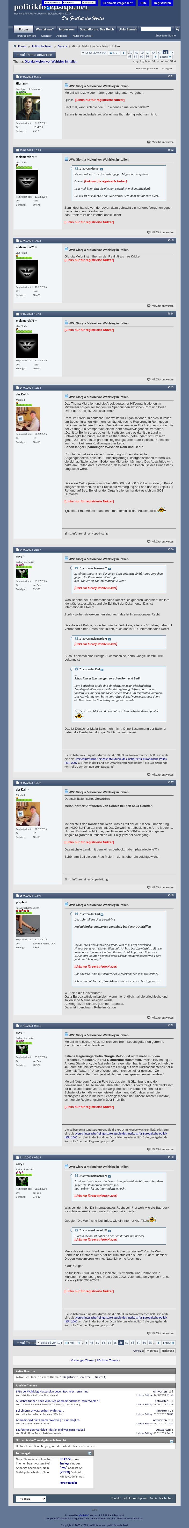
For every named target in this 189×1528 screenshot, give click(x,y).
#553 (171, 240)
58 (129, 56)
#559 (171, 1025)
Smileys (65, 1463)
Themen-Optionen (146, 68)
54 (153, 53)
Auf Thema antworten (34, 55)
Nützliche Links (82, 35)
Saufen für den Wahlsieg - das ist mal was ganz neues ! (50, 1429)
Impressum (67, 29)
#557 (171, 782)
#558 (171, 895)
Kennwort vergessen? (118, 3)
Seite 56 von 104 (96, 53)
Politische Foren (42, 46)
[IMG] (63, 1468)
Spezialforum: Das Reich (97, 29)
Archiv (153, 1498)
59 (135, 56)
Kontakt (116, 1498)
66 (147, 56)
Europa (62, 46)
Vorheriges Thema (82, 1360)
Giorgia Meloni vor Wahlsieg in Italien (51, 61)
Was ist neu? (45, 29)
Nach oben (168, 1350)
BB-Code (65, 1459)
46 (136, 53)
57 (171, 53)
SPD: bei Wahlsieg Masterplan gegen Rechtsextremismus (52, 1391)
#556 (171, 549)
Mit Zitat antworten (161, 142)
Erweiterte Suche (165, 35)
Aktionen (61, 35)
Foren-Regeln (68, 1483)
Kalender (46, 35)
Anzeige (165, 68)
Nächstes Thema (107, 1360)
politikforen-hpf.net (135, 1498)
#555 (171, 387)
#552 (171, 149)
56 (165, 53)
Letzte (165, 56)
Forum (23, 29)
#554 (171, 313)
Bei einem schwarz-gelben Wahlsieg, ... (40, 1410)
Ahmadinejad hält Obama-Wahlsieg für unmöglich (48, 1420)
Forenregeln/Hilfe (26, 35)
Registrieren (162, 3)
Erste (114, 53)
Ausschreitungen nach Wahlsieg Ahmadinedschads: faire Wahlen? (58, 1401)
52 (142, 53)
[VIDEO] (65, 1472)
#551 (171, 76)
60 (141, 56)
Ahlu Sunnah (128, 29)
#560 (171, 1157)
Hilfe (143, 3)
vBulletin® (84, 1515)
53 (147, 53)
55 (159, 53)
